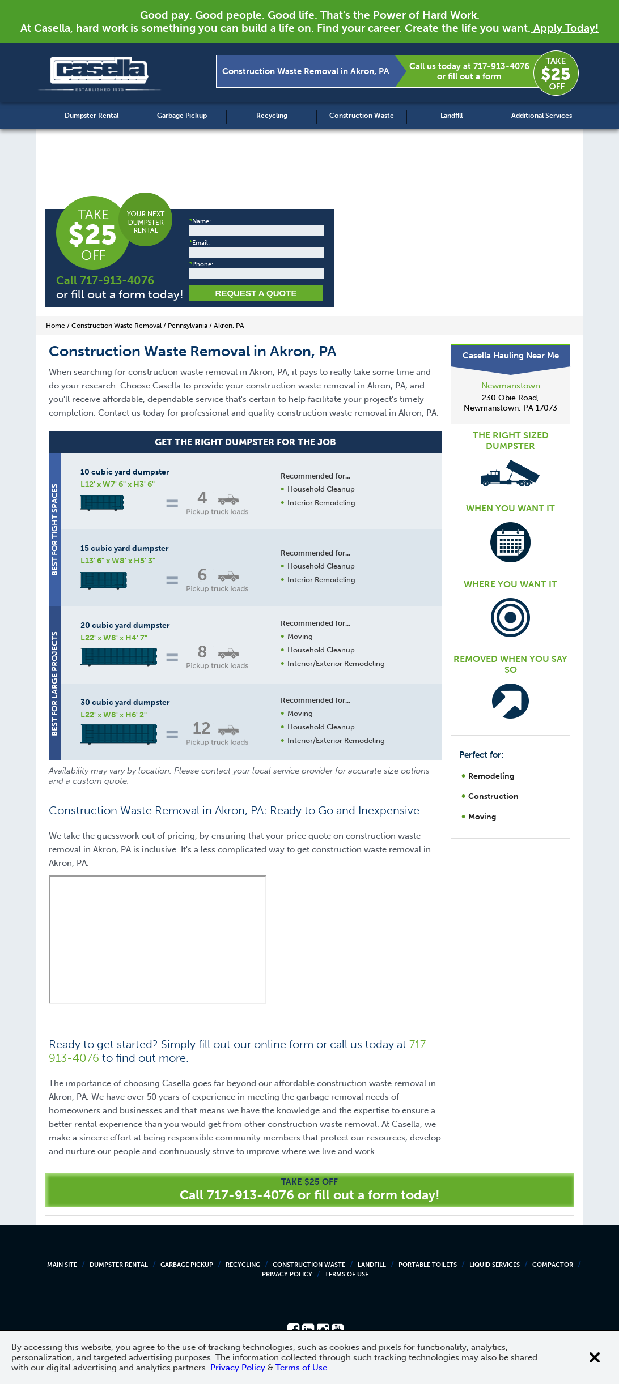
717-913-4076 (501, 66)
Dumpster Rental (91, 115)
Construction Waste (361, 115)
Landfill (451, 115)
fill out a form (475, 76)
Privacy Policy (287, 1274)
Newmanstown (510, 386)
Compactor (552, 1264)
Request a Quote (256, 293)
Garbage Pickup (182, 115)
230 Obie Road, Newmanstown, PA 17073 (510, 403)
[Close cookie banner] (595, 1357)
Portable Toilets (427, 1264)
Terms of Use (346, 1274)
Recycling (271, 115)
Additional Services (541, 115)
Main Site (62, 1264)
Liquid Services (494, 1264)
